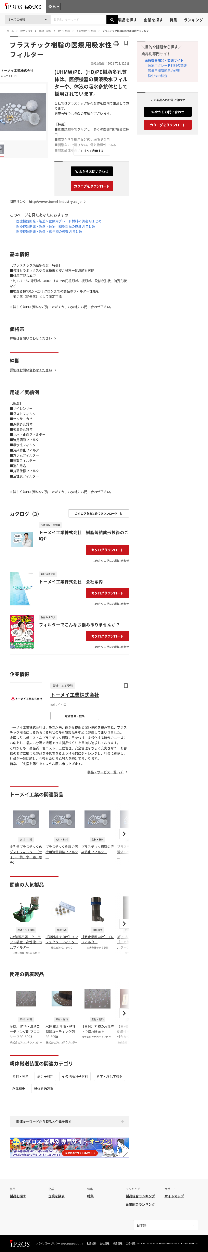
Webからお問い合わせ (91, 171)
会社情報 (104, 1243)
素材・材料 (20, 1076)
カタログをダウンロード (92, 186)
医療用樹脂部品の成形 (164, 70)
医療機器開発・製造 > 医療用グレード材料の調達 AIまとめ (59, 220)
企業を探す (153, 20)
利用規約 (91, 1243)
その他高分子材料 (75, 1076)
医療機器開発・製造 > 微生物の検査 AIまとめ (49, 231)
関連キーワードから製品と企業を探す (44, 1121)
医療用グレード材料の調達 (167, 65)
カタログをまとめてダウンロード (98, 513)
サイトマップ (174, 1195)
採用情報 (117, 1243)
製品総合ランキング (140, 1195)
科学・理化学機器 (109, 1076)
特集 (173, 20)
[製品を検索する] (112, 19)
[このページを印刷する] (116, 43)
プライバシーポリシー (48, 1243)
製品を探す (127, 20)
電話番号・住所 (75, 716)
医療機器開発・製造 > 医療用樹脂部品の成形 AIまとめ (55, 226)
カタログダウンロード (107, 549)
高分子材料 (45, 1076)
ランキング (193, 20)
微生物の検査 (157, 75)
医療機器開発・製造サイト (164, 60)
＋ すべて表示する (92, 151)
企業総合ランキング (140, 1204)
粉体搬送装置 (43, 1088)
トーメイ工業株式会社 (17, 70)
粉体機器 (18, 1088)
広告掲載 (130, 1243)
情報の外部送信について (72, 1243)
